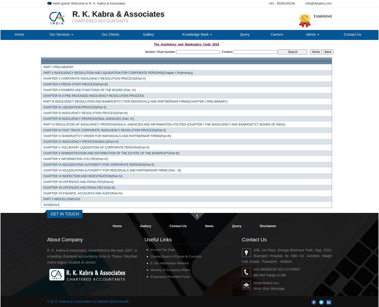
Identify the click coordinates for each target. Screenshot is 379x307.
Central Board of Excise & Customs (176, 256)
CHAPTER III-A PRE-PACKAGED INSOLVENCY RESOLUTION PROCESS (93, 96)
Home (19, 34)
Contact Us (352, 34)
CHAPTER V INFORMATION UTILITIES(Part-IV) (75, 159)
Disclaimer (268, 226)
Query (244, 34)
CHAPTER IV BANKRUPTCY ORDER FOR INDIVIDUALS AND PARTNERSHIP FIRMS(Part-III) (107, 136)
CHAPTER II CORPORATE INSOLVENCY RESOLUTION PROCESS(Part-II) (94, 78)
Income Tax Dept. (163, 250)
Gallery (148, 34)
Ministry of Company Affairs (170, 270)
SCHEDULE (51, 205)
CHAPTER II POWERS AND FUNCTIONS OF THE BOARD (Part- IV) (89, 90)
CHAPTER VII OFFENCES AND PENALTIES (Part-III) (79, 187)
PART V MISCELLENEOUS (61, 199)
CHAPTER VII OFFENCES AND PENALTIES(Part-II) (78, 182)
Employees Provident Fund (170, 277)
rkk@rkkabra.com (266, 283)
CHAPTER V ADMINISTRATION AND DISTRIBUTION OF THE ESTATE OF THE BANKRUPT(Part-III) (111, 153)
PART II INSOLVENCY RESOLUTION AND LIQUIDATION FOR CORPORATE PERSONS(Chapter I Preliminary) (118, 73)
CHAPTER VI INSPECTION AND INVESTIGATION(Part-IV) (82, 176)
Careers (277, 34)
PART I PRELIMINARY (58, 67)
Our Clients (110, 34)
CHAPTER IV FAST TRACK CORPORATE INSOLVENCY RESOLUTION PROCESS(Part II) (104, 130)
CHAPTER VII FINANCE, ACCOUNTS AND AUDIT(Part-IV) (82, 193)
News (209, 226)
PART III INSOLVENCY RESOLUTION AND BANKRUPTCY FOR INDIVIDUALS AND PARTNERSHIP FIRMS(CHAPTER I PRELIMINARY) (135, 101)
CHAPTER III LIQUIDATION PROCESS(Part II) (74, 107)
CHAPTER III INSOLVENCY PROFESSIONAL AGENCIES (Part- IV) (88, 119)
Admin (313, 34)
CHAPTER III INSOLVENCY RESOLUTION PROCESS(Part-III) (85, 113)
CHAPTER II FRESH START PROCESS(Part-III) (75, 84)
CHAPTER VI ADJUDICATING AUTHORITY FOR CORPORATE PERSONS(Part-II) (98, 164)
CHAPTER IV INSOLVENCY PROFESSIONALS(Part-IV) (81, 142)
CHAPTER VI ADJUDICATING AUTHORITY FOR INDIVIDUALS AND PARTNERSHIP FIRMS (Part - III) (112, 170)
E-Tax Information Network (170, 263)
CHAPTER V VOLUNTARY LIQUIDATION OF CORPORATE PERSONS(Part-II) (96, 147)
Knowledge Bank (197, 34)
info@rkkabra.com (319, 3)
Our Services (61, 34)
